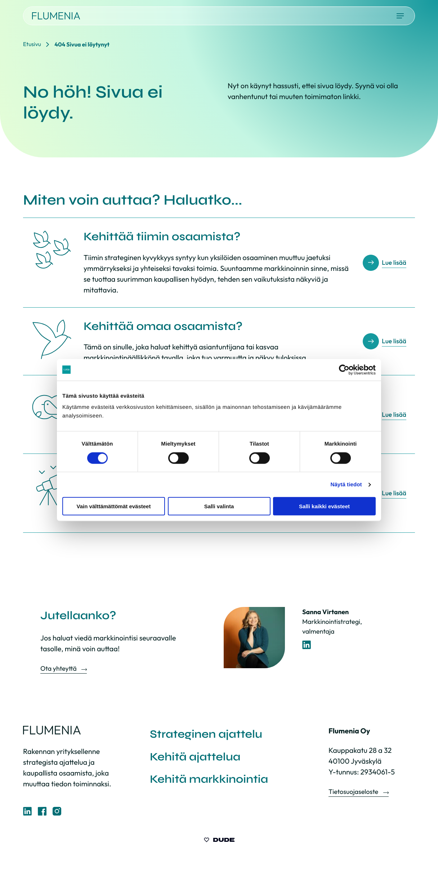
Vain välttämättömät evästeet (114, 506)
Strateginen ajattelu (207, 734)
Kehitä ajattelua (196, 757)
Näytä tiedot (346, 484)
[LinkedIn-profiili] (306, 644)
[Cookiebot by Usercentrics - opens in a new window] (344, 369)
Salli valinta (219, 506)
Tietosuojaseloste (354, 791)
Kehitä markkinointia (211, 780)
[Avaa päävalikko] (400, 15)
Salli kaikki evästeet (324, 506)
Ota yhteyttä (59, 668)
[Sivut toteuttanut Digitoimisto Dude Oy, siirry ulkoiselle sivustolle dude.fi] (219, 840)
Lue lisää (393, 263)
